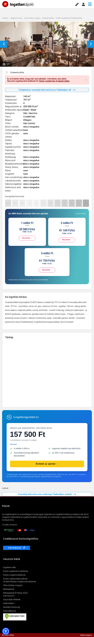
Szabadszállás (48, 18)
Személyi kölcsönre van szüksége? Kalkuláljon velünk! (47, 494)
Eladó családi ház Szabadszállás (69, 18)
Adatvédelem (8, 603)
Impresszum (8, 596)
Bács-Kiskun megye (32, 18)
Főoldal (5, 18)
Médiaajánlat (8, 589)
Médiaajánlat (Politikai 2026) (15, 593)
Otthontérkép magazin (13, 585)
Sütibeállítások (9, 611)
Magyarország (16, 18)
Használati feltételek (11, 599)
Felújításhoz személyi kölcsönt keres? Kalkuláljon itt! (47, 90)
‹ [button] (4, 44)
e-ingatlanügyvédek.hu (26, 417)
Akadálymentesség (11, 607)
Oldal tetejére (86, 635)
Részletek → (27, 238)
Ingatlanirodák (9, 567)
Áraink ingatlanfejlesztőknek (15, 579)
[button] (6, 631)
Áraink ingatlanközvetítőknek (15, 571)
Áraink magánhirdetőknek (14, 575)
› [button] (91, 44)
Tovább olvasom (9, 525)
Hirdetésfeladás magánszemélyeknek (19, 581)
